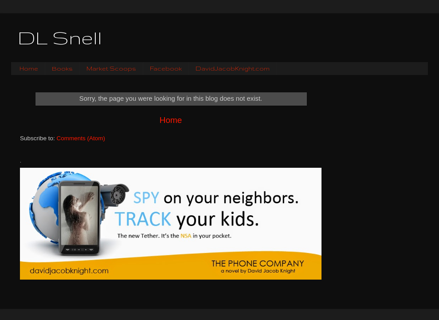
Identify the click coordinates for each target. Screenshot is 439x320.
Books (62, 68)
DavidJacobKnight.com (233, 68)
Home (29, 68)
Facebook (166, 68)
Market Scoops (111, 68)
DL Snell (60, 38)
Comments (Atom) (81, 138)
